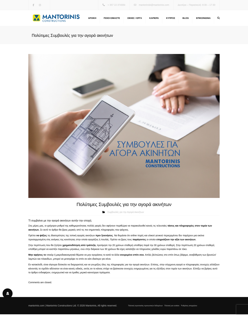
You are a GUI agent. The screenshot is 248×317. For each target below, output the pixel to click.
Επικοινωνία (203, 19)
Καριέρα (154, 19)
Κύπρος (170, 19)
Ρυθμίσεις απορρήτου (189, 308)
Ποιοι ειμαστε (112, 19)
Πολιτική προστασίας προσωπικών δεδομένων (145, 308)
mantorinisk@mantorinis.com (154, 5)
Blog (186, 19)
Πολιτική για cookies (171, 308)
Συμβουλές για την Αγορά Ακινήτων (125, 214)
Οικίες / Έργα (134, 19)
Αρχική (92, 19)
